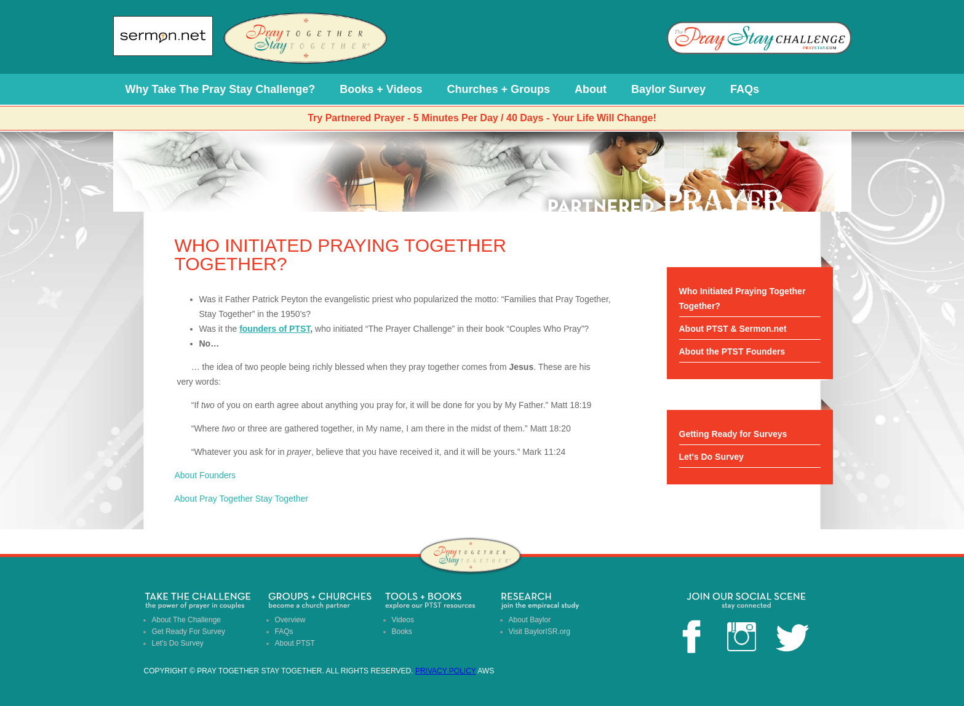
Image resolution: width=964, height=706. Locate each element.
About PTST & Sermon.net (733, 329)
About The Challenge (186, 620)
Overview (290, 620)
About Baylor (530, 620)
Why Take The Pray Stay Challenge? (220, 89)
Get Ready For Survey (188, 631)
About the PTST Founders (732, 351)
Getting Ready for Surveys (733, 434)
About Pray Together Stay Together (241, 498)
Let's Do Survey (711, 457)
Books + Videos (381, 89)
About (591, 89)
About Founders (205, 475)
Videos (403, 620)
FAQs (744, 89)
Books (402, 631)
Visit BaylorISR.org (539, 631)
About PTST (295, 643)
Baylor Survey (668, 89)
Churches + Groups (498, 89)
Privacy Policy (445, 671)
